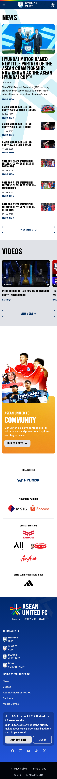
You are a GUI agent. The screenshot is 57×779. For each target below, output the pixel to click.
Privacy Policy (19, 768)
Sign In (42, 739)
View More (28, 229)
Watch (6, 299)
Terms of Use (38, 768)
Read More (8, 99)
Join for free (17, 443)
